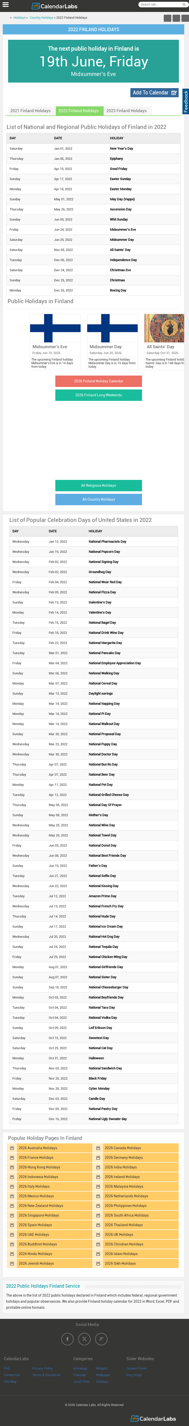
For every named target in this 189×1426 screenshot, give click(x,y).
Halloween (96, 1058)
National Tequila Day (103, 947)
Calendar (79, 1375)
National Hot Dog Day (104, 937)
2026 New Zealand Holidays (41, 1206)
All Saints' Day (120, 250)
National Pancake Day (105, 653)
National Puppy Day (103, 744)
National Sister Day (102, 977)
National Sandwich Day (105, 1068)
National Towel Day (102, 835)
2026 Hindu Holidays (35, 1254)
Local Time (81, 1381)
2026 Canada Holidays (123, 1148)
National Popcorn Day (104, 552)
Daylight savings (101, 693)
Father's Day (98, 866)
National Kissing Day (104, 886)
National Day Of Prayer (105, 805)
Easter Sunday (120, 179)
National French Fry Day (106, 906)
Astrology (80, 1368)
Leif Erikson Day (100, 1028)
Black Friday (98, 1078)
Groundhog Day (100, 572)
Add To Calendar (151, 92)
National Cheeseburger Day (108, 987)
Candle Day (97, 1099)
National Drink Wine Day (106, 633)
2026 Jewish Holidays (36, 1263)
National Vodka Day (103, 1018)
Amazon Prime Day (102, 896)
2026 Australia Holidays (38, 1148)
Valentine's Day (100, 612)
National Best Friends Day (107, 855)
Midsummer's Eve (123, 229)
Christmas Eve (120, 270)
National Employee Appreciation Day (115, 663)
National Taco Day (102, 1007)
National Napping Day (104, 704)
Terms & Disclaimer (46, 1375)
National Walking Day (104, 673)
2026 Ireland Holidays (122, 1177)
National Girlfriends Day (106, 967)
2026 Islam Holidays (121, 1254)
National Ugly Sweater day (108, 1119)
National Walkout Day (104, 724)
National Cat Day (101, 1048)
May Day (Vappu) (122, 199)
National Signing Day (104, 562)
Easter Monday (121, 189)
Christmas (117, 280)
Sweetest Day (99, 1038)
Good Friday (118, 169)
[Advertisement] (93, 438)
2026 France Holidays (36, 1158)
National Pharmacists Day (107, 541)
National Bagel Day (102, 622)
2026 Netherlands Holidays (126, 1196)
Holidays (20, 17)
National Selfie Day (102, 876)
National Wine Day (102, 825)
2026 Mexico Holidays (36, 1196)
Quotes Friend (136, 1368)
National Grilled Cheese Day (109, 795)
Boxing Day (118, 290)
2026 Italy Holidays (34, 1186)
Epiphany (116, 159)
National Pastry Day (103, 1109)
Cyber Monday (99, 1088)
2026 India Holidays (121, 1167)
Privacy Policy (42, 1368)
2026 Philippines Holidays (126, 1206)
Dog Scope (134, 1375)
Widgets (102, 1368)
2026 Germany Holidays (124, 1158)
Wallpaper (103, 1375)
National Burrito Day (103, 764)
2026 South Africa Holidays (127, 1215)
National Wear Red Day (105, 582)
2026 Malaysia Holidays (124, 1186)
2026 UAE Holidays (34, 1235)
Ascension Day (121, 209)
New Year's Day (121, 148)
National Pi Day (100, 714)
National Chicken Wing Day (108, 957)
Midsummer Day (122, 240)
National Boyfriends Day (106, 997)
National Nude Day (102, 916)
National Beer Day (102, 774)
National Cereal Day (103, 683)
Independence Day (123, 260)
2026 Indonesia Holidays (38, 1177)
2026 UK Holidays (119, 1235)
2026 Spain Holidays (35, 1225)
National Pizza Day (102, 592)
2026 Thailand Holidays (124, 1225)
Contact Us (12, 1375)
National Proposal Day (105, 734)
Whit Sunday (119, 219)
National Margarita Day (105, 643)
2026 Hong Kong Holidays (39, 1167)
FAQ (7, 1368)
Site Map (10, 1381)
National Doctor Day (103, 754)
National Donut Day (102, 845)
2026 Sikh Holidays (120, 1263)
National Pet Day (101, 785)
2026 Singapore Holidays (39, 1215)
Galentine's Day (100, 602)
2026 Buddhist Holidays (38, 1244)
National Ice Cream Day (106, 926)
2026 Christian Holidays (124, 1244)
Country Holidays (41, 17)
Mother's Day (98, 815)
